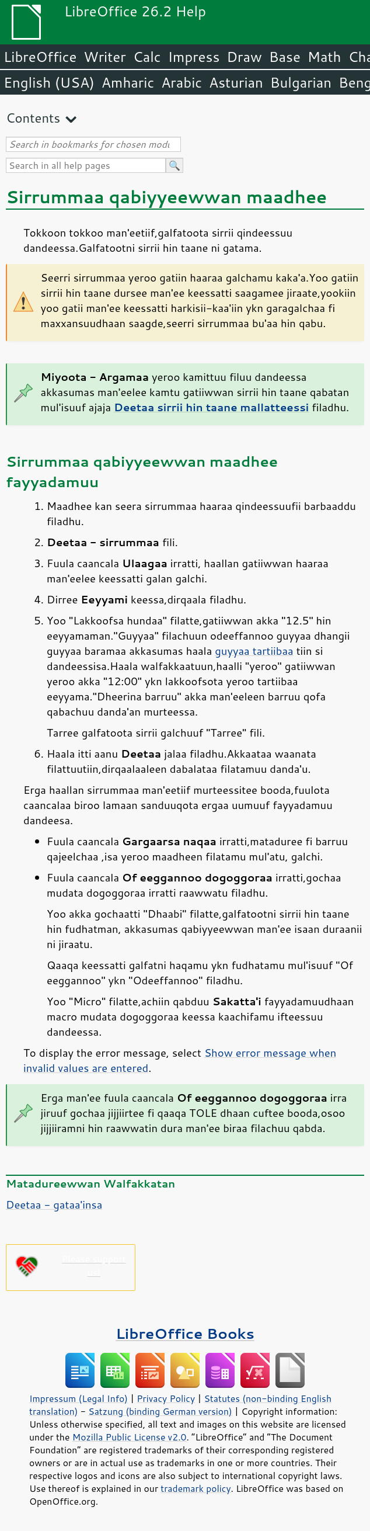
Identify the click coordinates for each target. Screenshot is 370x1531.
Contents (33, 118)
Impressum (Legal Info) (78, 1398)
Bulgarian (300, 82)
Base (285, 57)
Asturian (236, 82)
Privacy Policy (166, 1398)
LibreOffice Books (185, 1333)
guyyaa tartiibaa (254, 650)
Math (324, 57)
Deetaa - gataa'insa (54, 1204)
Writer (104, 57)
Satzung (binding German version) (160, 1411)
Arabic (181, 82)
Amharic (128, 82)
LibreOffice (40, 57)
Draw (243, 57)
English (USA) (49, 82)
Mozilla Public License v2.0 (129, 1437)
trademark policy (195, 1488)
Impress (194, 57)
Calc (147, 57)
